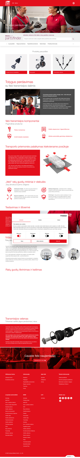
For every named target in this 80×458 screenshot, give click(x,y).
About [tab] (58, 220)
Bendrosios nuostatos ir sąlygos (65, 381)
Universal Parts (26, 446)
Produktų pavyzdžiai (9, 43)
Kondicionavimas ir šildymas (11, 413)
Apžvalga (7, 398)
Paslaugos (25, 379)
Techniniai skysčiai (9, 424)
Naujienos (25, 377)
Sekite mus (62, 394)
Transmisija (7, 430)
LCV (42, 394)
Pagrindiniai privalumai (32, 43)
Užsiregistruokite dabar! (40, 360)
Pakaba (24, 413)
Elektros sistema (26, 435)
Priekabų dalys (26, 400)
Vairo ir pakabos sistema (10, 402)
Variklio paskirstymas (9, 417)
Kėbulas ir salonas (9, 433)
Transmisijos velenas (58, 72)
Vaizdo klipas (43, 43)
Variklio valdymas (8, 409)
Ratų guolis (32, 72)
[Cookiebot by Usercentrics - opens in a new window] (61, 216)
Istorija (42, 381)
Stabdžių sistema (8, 406)
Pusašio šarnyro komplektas (12, 72)
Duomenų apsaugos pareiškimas (65, 379)
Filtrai (6, 426)
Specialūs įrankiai (8, 435)
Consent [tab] (21, 220)
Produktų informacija (52, 43)
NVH (24, 406)
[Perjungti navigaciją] (15, 3)
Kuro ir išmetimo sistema (28, 424)
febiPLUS (7, 400)
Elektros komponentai (9, 411)
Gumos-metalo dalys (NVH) (11, 404)
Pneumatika (25, 415)
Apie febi (43, 374)
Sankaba (25, 422)
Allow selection (40, 241)
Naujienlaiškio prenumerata (28, 381)
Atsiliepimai (43, 379)
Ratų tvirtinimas (8, 428)
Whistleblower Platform (63, 384)
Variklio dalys (8, 415)
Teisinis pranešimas (63, 377)
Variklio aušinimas (9, 422)
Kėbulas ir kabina (26, 437)
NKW (24, 394)
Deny (22, 241)
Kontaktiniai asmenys (9, 379)
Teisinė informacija (64, 374)
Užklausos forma (10, 374)
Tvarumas (25, 386)
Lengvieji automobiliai (11, 394)
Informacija (26, 374)
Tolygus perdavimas (20, 43)
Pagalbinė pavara (26, 426)
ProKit (24, 388)
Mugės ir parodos (26, 384)
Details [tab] (40, 220)
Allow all (58, 241)
